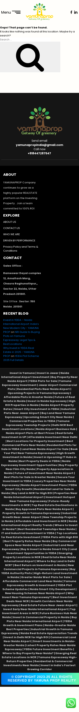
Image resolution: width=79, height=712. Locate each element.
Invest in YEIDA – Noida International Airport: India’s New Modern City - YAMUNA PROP (21, 326)
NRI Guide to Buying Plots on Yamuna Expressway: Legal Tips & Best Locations (21, 338)
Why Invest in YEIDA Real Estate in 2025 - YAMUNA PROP (19, 352)
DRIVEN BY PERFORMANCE (22, 242)
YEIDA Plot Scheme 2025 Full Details (21, 358)
